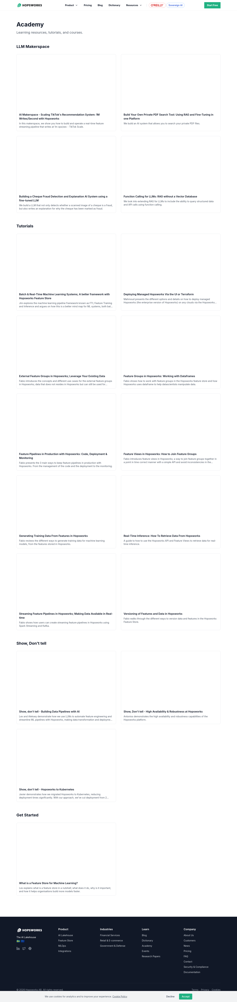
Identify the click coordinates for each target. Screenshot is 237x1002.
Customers (190, 940)
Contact (188, 961)
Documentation (192, 972)
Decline (170, 996)
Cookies (216, 989)
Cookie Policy (119, 996)
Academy (147, 945)
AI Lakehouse (65, 935)
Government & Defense (112, 945)
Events (145, 951)
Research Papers (151, 956)
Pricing (187, 951)
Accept (186, 996)
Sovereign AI (176, 5)
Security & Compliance (196, 966)
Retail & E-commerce (111, 940)
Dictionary (147, 940)
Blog (144, 935)
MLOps (62, 945)
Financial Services (110, 935)
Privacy (205, 989)
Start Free (212, 5)
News (187, 945)
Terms (195, 989)
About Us (189, 935)
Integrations (64, 951)
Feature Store (65, 940)
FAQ (186, 956)
